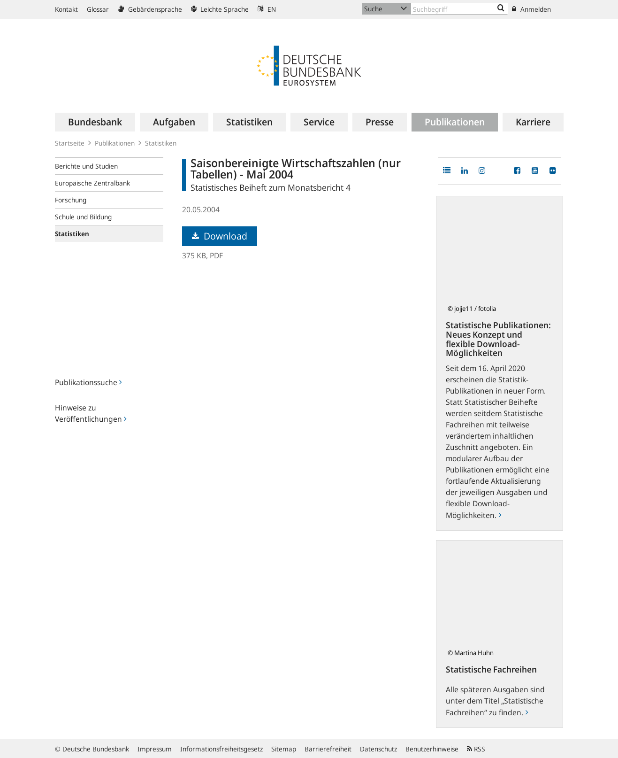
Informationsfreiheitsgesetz (221, 748)
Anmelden (531, 9)
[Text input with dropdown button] (459, 9)
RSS (476, 748)
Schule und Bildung (83, 216)
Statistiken (160, 143)
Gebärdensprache (150, 9)
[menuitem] (95, 122)
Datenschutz (378, 748)
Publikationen (115, 143)
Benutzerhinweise (431, 748)
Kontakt (66, 9)
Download (219, 236)
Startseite (69, 143)
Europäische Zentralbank (92, 182)
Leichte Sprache (220, 9)
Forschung (70, 199)
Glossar (98, 9)
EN (267, 9)
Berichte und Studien (86, 166)
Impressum (154, 748)
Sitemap (283, 748)
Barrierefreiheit (328, 748)
